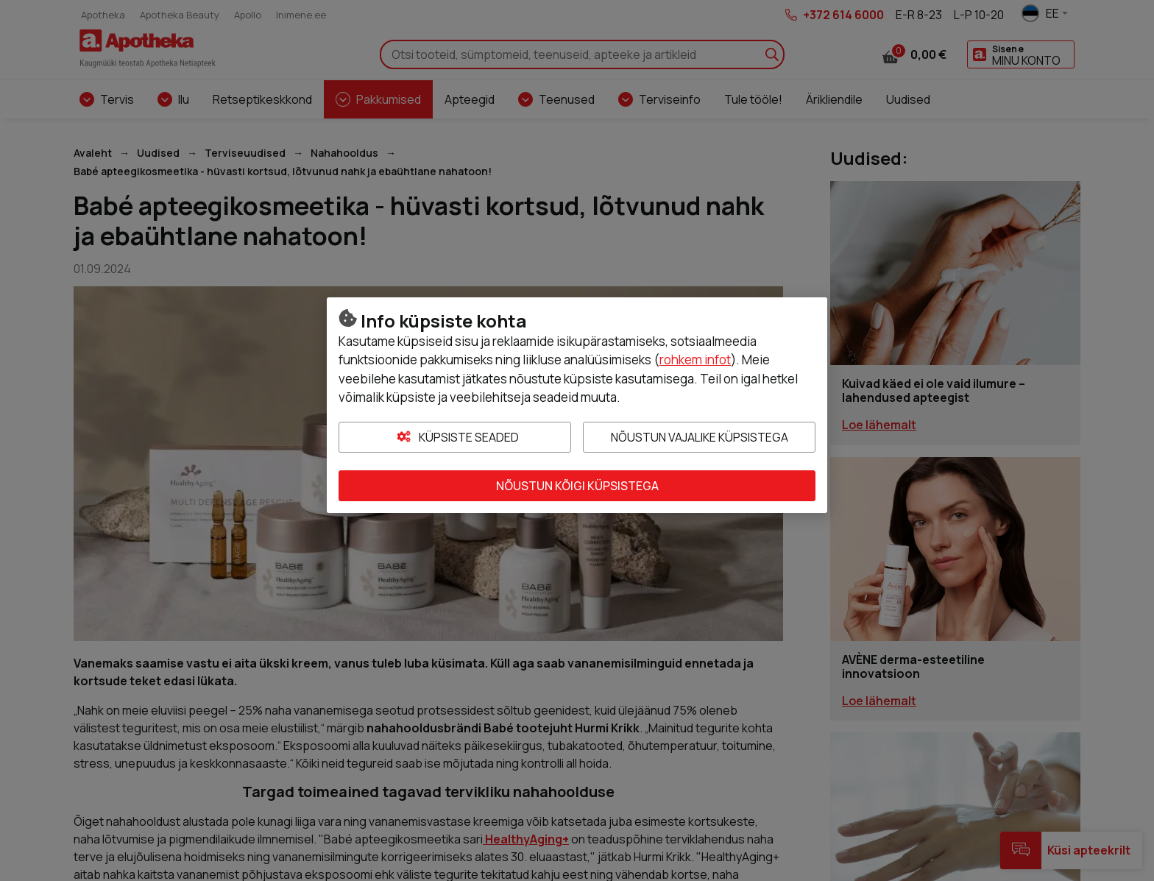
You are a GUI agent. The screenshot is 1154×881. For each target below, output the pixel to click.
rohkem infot (695, 359)
